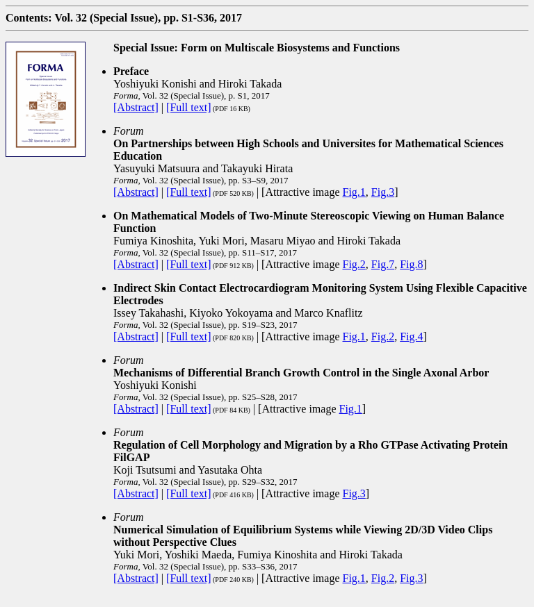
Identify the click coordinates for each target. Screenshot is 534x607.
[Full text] (188, 107)
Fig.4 (411, 336)
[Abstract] (136, 107)
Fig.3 (382, 192)
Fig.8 (411, 264)
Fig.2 (354, 264)
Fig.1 (354, 192)
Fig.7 (382, 264)
